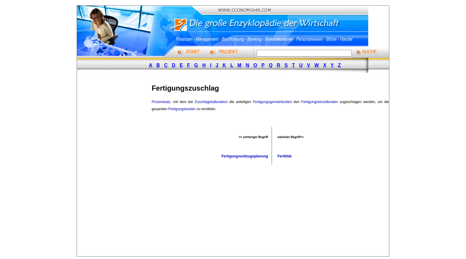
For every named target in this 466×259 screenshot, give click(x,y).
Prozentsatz (161, 102)
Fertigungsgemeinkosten (272, 102)
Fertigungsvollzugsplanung (244, 156)
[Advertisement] (121, 167)
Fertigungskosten (182, 109)
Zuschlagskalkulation (211, 102)
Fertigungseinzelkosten (319, 102)
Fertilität (285, 156)
